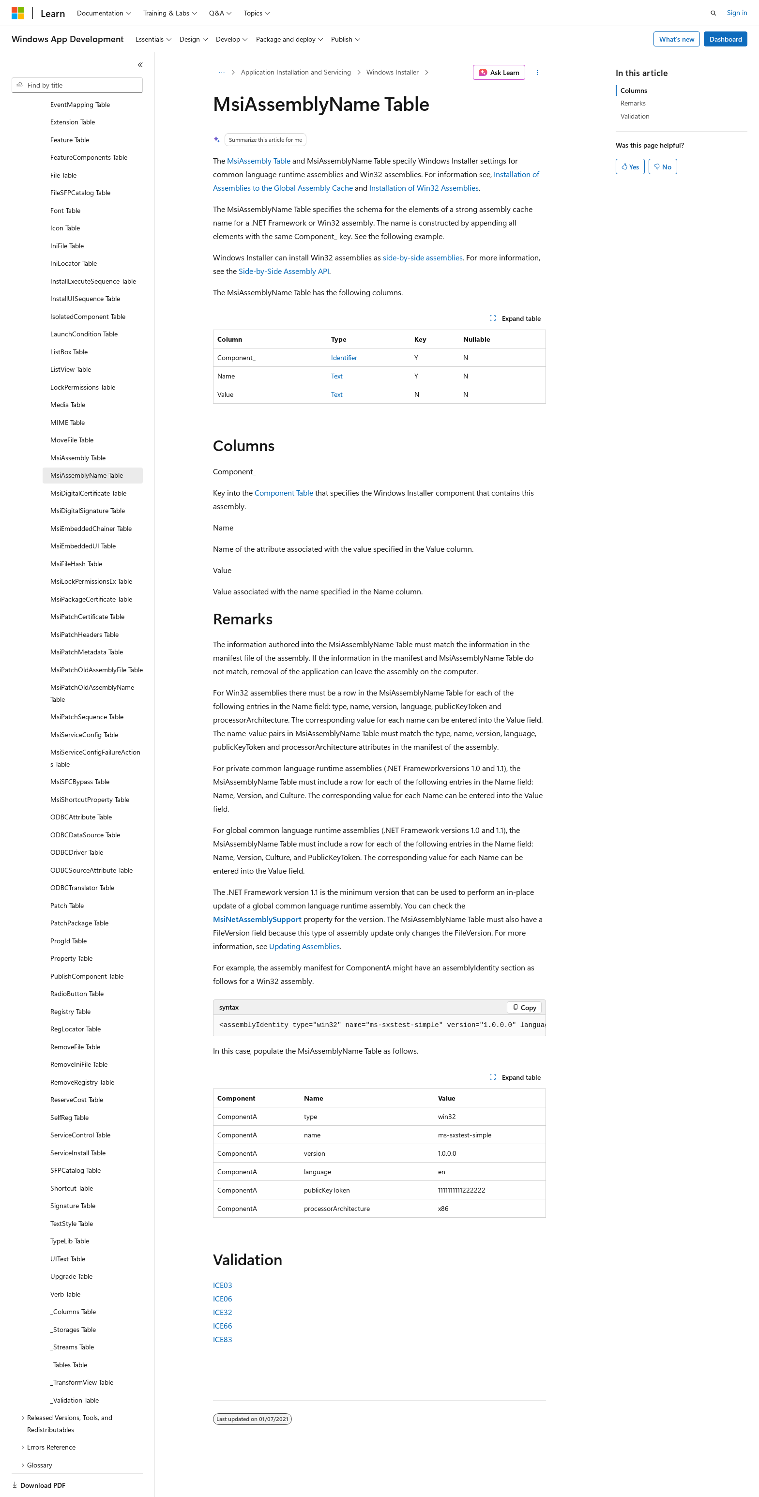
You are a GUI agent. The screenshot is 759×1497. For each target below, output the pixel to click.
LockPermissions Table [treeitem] (82, 353)
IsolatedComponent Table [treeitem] (87, 282)
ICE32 (222, 1312)
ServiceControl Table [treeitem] (80, 1101)
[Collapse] (140, 65)
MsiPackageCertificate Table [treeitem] (91, 565)
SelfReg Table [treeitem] (69, 1084)
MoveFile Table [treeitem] (71, 406)
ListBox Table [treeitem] (69, 318)
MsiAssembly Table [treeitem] (78, 424)
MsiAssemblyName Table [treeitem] (86, 441)
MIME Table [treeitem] (67, 388)
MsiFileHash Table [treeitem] (76, 530)
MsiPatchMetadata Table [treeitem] (86, 618)
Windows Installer (392, 71)
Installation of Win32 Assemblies (424, 187)
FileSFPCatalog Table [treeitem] (80, 159)
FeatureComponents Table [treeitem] (88, 123)
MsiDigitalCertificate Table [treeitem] (88, 459)
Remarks (633, 102)
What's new (677, 39)
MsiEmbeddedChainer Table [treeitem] (91, 494)
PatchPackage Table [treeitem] (79, 889)
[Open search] (713, 13)
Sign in (737, 12)
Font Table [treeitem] (65, 176)
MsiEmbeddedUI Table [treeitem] (83, 512)
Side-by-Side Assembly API (284, 271)
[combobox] (77, 85)
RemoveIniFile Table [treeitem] (78, 1030)
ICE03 (222, 1285)
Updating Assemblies (304, 946)
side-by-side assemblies (423, 257)
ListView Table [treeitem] (70, 335)
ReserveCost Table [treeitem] (76, 1066)
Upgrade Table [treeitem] (71, 1242)
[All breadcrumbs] (221, 72)
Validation (635, 116)
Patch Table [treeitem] (67, 872)
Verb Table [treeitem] (65, 1260)
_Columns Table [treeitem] (73, 1278)
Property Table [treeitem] (71, 924)
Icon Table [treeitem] (65, 194)
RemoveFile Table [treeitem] (75, 1013)
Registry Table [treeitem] (70, 978)
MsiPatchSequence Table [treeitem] (86, 683)
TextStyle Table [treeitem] (71, 1190)
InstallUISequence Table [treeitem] (85, 265)
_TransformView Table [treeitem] (81, 1348)
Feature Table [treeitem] (69, 106)
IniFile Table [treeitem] (67, 212)
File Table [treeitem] (63, 141)
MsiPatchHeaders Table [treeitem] (84, 600)
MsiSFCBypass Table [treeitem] (79, 748)
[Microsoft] (18, 13)
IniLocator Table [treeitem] (73, 229)
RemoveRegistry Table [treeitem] (82, 1048)
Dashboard (726, 39)
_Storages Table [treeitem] (73, 1295)
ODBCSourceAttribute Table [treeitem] (91, 836)
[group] (379, 1025)
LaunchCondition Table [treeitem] (84, 300)
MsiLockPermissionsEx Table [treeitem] (91, 547)
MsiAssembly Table (258, 160)
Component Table (284, 492)
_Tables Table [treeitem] (68, 1331)
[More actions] (537, 72)
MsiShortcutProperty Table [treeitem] (89, 766)
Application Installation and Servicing (296, 71)
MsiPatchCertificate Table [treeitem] (87, 583)
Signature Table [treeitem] (72, 1172)
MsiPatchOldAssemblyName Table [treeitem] (92, 659)
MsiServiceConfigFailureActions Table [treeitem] (95, 724)
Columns (634, 90)
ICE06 (222, 1298)
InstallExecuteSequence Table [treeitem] (93, 247)
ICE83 (222, 1339)
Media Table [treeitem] (67, 371)
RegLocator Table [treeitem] (75, 995)
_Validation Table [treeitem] (74, 1366)
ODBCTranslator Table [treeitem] (82, 854)
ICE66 (222, 1325)
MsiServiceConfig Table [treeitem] (84, 701)
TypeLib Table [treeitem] (69, 1207)
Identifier (344, 357)
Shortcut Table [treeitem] (71, 1154)
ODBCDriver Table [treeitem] (76, 818)
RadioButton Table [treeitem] (77, 960)
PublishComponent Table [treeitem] (86, 942)
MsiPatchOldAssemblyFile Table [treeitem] (96, 636)
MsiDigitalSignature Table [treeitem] (87, 477)
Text (337, 375)
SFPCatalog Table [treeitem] (75, 1136)
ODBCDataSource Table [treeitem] (85, 801)
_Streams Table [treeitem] (72, 1313)
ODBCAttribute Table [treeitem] (81, 783)
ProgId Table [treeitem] (68, 907)
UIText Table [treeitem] (67, 1225)
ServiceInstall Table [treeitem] (78, 1119)
